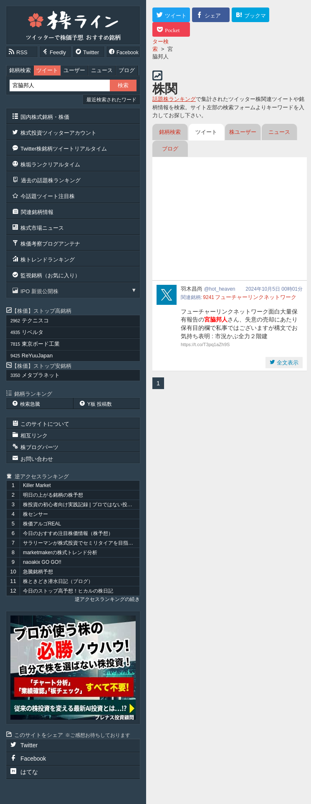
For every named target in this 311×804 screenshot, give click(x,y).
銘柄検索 (20, 70)
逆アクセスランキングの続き (107, 599)
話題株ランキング (174, 99)
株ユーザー (242, 132)
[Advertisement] (229, 219)
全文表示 (286, 362)
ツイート (47, 70)
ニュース (102, 70)
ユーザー (74, 70)
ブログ (127, 70)
